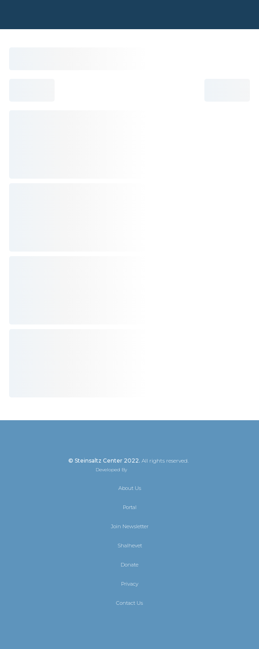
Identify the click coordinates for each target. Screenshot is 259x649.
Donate (129, 564)
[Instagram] (137, 622)
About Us (129, 488)
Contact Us (129, 603)
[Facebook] (121, 622)
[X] (105, 622)
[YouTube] (154, 622)
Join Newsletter (129, 526)
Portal (130, 507)
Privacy (129, 584)
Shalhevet (129, 545)
